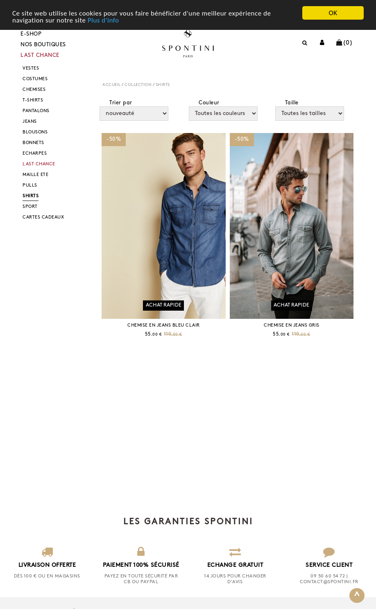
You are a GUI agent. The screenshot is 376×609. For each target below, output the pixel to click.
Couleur (209, 103)
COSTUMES (35, 79)
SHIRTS (31, 196)
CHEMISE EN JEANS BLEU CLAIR (163, 325)
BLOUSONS (35, 132)
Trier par (120, 103)
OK (332, 13)
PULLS (30, 185)
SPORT (30, 207)
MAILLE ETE (35, 175)
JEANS (30, 122)
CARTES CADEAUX (43, 217)
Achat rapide (163, 305)
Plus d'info (103, 20)
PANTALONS (36, 111)
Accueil (111, 85)
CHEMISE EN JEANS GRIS (291, 325)
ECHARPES (35, 153)
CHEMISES (34, 90)
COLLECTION (138, 85)
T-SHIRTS (33, 100)
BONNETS (33, 143)
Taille (292, 103)
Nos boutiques (43, 44)
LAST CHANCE (39, 55)
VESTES (31, 68)
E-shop (30, 34)
